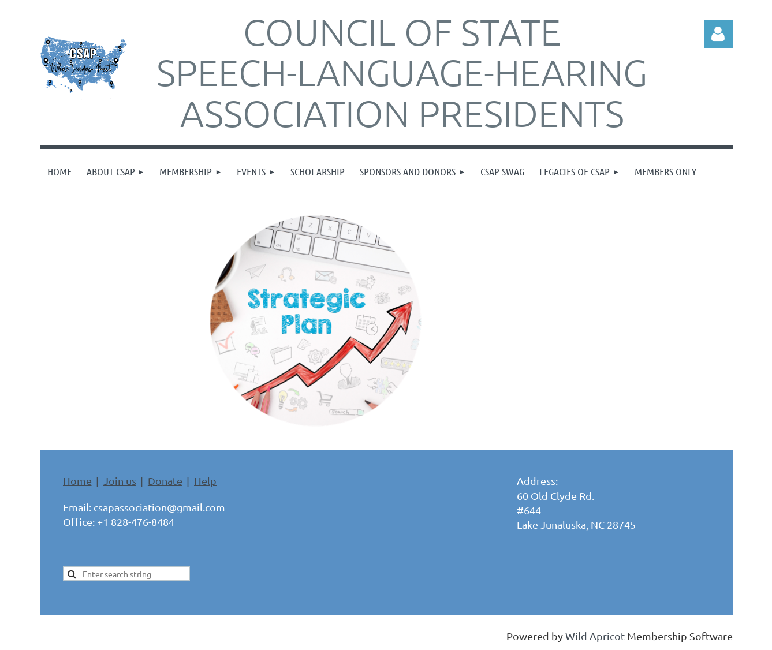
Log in (718, 34)
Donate (165, 481)
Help (205, 481)
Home (77, 481)
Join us (119, 481)
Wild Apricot (595, 636)
